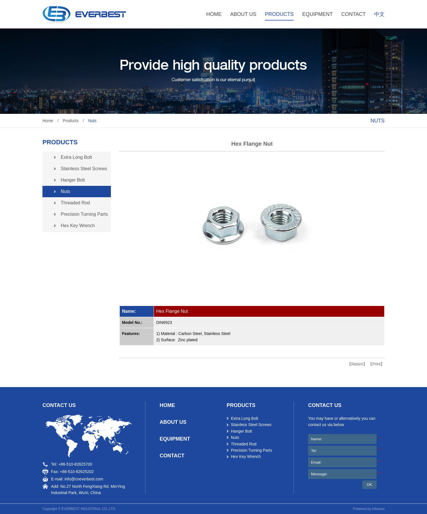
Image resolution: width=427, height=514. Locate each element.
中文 (379, 14)
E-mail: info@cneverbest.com (77, 479)
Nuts (92, 120)
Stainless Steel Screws (84, 168)
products (241, 405)
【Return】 (357, 364)
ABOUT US (243, 14)
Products (70, 120)
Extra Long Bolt (76, 157)
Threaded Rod (75, 202)
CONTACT (353, 14)
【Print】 (376, 364)
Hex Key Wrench (78, 225)
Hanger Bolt (73, 180)
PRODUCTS (279, 14)
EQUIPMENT (317, 14)
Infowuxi (378, 509)
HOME (214, 14)
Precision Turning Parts (84, 214)
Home (47, 120)
